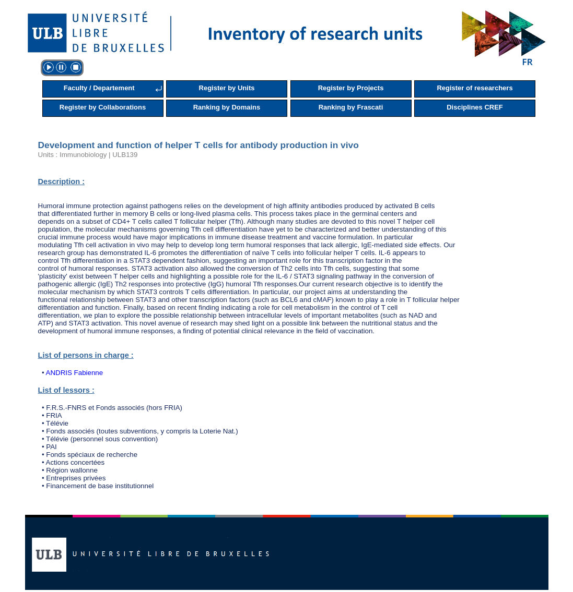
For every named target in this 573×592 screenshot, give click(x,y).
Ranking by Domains (227, 107)
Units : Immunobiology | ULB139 (88, 155)
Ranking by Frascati (351, 107)
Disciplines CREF (475, 107)
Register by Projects (351, 88)
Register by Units (227, 88)
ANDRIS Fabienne (74, 373)
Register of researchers (474, 88)
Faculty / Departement (99, 88)
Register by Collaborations (103, 107)
